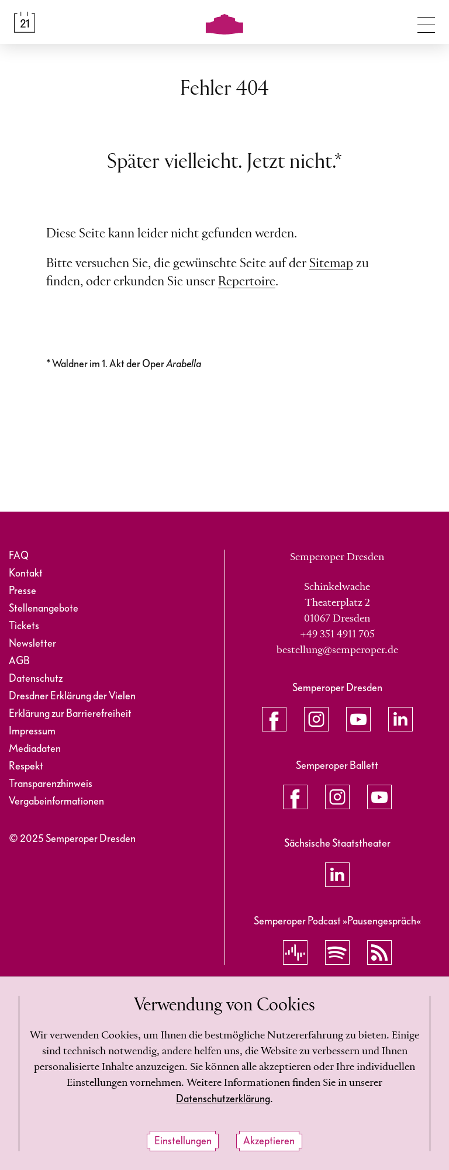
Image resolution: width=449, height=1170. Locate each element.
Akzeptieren (269, 1141)
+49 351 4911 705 (337, 634)
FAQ (19, 555)
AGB (19, 661)
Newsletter (32, 643)
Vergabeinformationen (56, 801)
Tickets (24, 625)
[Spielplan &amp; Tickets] (24, 22)
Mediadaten (35, 748)
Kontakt (26, 573)
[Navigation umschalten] (426, 22)
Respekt (26, 766)
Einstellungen (183, 1141)
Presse (22, 590)
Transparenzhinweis (50, 783)
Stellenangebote (43, 608)
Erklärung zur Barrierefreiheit (70, 713)
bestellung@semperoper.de (337, 650)
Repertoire (246, 281)
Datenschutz (36, 678)
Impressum (32, 731)
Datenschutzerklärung (223, 1099)
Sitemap (331, 263)
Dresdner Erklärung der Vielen (72, 696)
